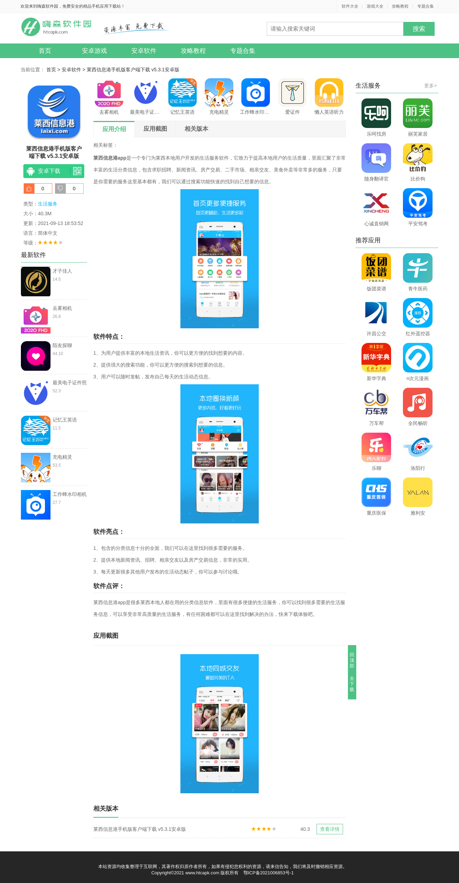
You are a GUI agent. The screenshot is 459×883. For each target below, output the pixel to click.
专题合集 (425, 6)
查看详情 (330, 829)
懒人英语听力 (329, 96)
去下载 (352, 684)
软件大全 (350, 6)
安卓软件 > (74, 69)
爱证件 (292, 96)
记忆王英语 (182, 96)
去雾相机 (109, 96)
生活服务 (47, 204)
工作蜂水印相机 (255, 96)
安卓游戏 (94, 50)
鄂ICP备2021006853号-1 (268, 872)
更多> (430, 85)
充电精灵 (219, 96)
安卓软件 (143, 50)
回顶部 (352, 660)
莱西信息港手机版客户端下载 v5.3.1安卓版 (133, 69)
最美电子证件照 (145, 96)
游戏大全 (375, 6)
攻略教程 (400, 6)
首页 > (54, 69)
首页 (45, 50)
